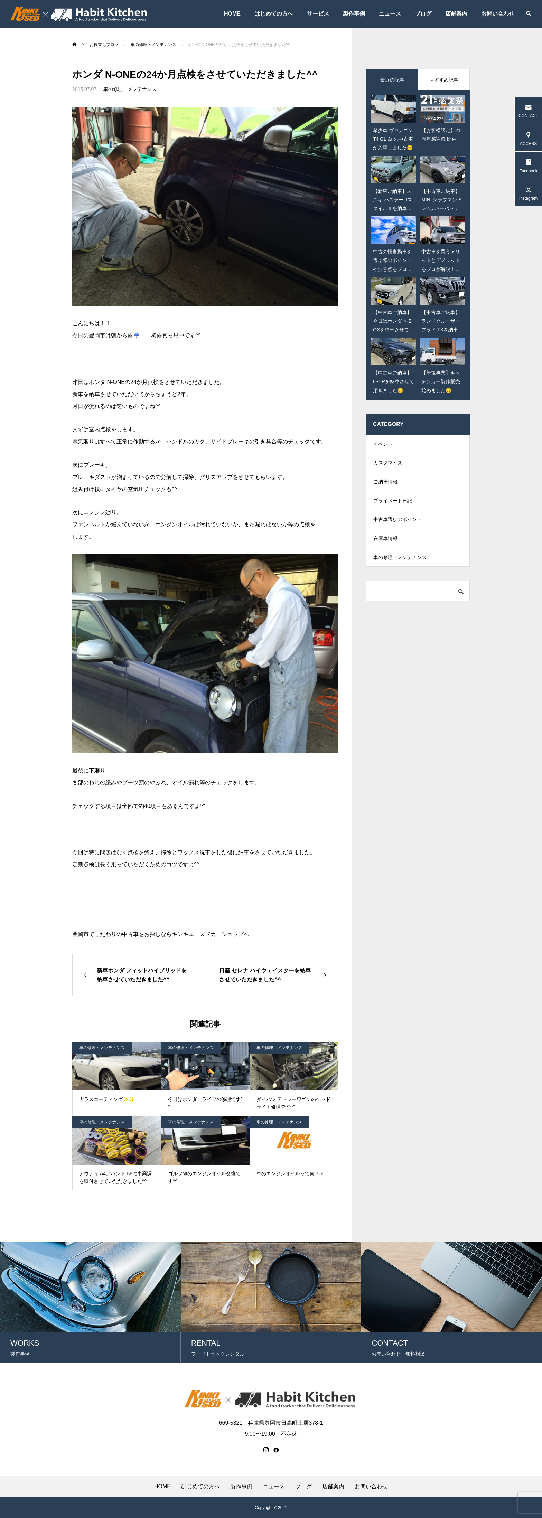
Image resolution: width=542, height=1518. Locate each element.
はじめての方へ (273, 14)
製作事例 (354, 14)
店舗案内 (456, 14)
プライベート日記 (392, 507)
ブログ (423, 14)
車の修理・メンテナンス (130, 89)
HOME (232, 14)
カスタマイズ (387, 466)
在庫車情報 (385, 548)
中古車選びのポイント (397, 528)
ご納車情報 (385, 486)
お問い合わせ (497, 14)
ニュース (390, 14)
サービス (318, 14)
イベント (383, 445)
